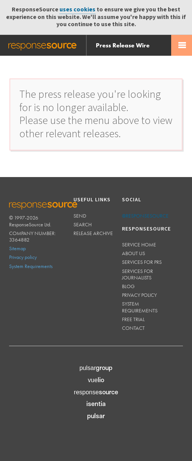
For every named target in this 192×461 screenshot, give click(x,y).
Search (82, 224)
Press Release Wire (123, 45)
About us (133, 253)
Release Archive (93, 233)
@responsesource (145, 215)
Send (79, 215)
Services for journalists (137, 274)
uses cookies (77, 10)
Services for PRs (142, 262)
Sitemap (17, 248)
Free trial (133, 319)
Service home (139, 244)
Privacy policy (23, 257)
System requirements (140, 307)
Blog (128, 286)
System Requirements (31, 266)
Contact (133, 328)
